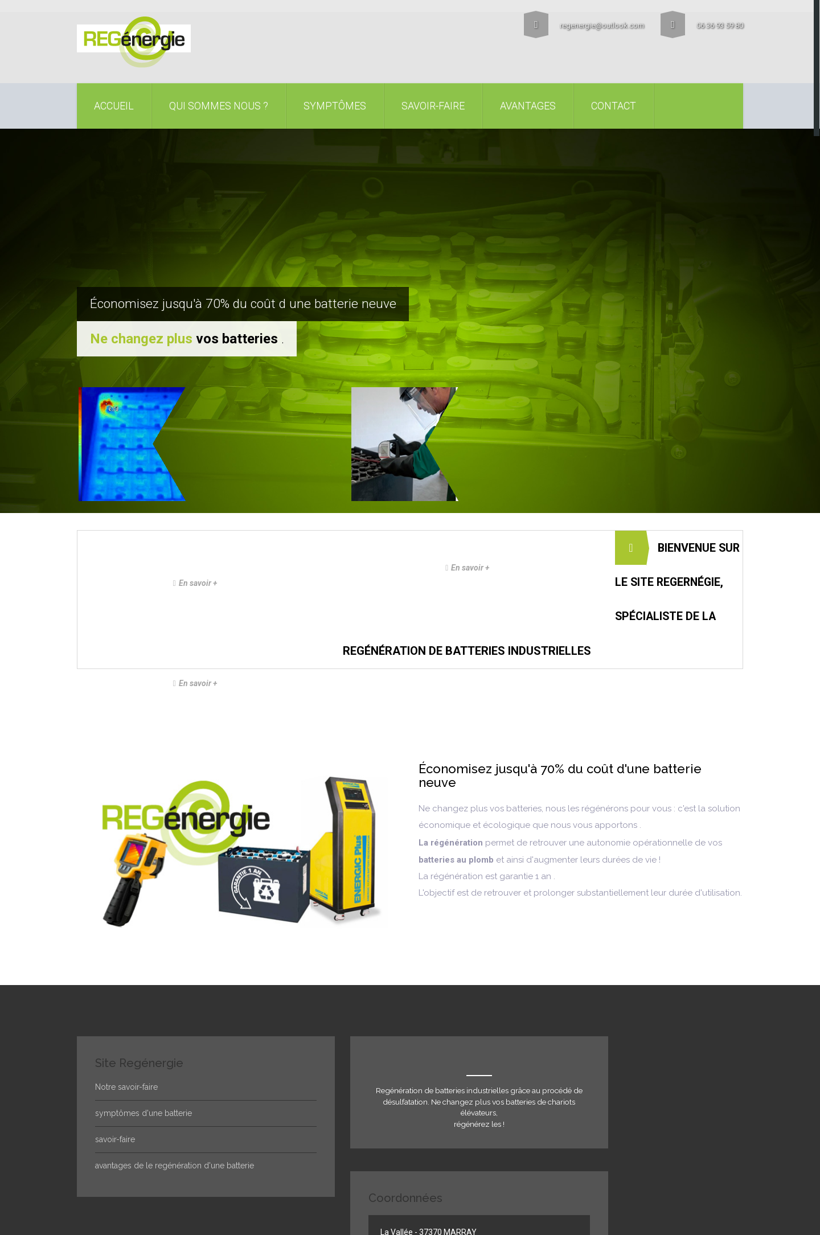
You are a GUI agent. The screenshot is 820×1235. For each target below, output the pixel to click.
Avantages (528, 103)
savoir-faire (115, 1052)
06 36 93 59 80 (702, 23)
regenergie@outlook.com (582, 23)
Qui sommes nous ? (218, 103)
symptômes (335, 103)
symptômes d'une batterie (143, 1026)
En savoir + (244, 461)
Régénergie (143, 1159)
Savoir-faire (433, 103)
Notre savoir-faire (126, 1000)
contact (613, 103)
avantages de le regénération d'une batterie (174, 1079)
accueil (114, 103)
